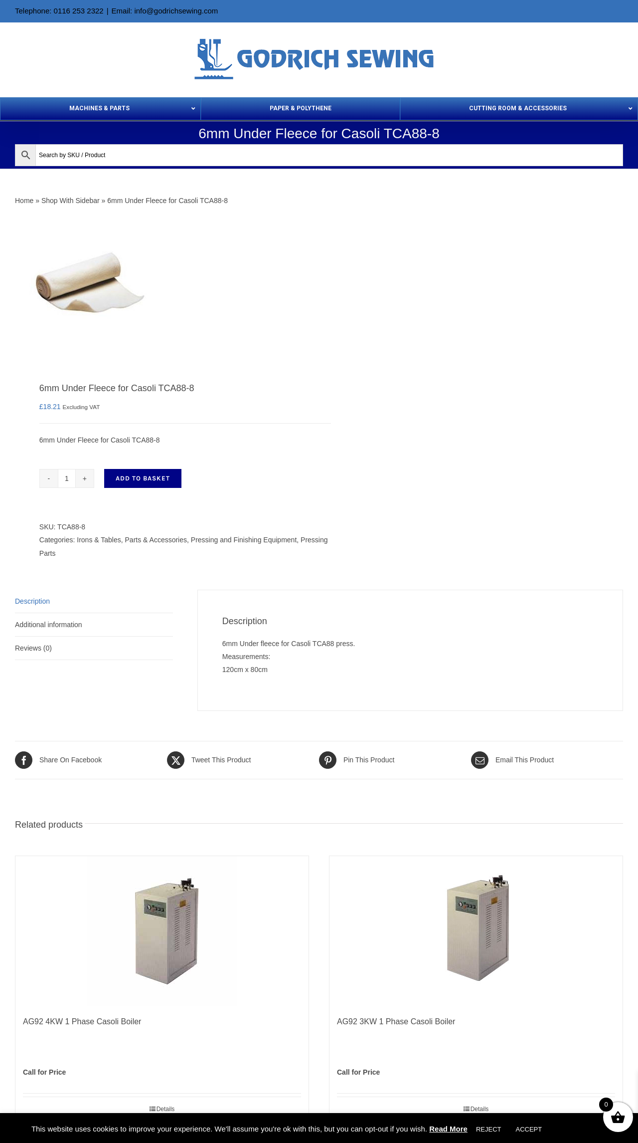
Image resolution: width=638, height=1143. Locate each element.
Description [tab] (32, 601)
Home (24, 201)
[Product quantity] (67, 478)
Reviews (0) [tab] (33, 648)
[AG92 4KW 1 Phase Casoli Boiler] (162, 931)
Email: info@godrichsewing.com (165, 10)
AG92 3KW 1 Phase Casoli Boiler (396, 1021)
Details (166, 1109)
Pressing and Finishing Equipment (244, 540)
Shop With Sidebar (70, 201)
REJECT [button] (488, 1129)
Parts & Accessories (156, 540)
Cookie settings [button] (578, 1129)
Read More (448, 1129)
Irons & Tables (99, 540)
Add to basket (143, 478)
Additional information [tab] (48, 625)
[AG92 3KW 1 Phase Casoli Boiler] (476, 931)
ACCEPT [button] (528, 1129)
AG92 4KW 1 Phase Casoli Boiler (82, 1021)
